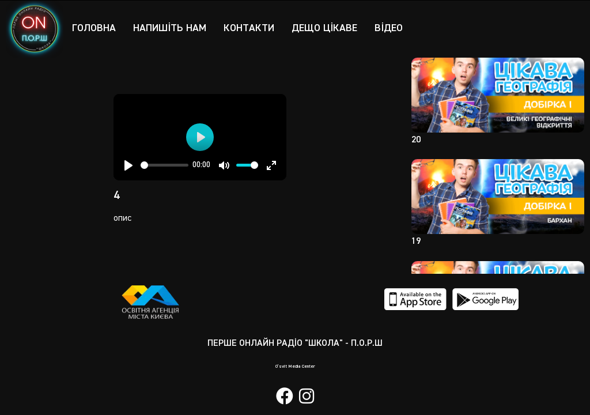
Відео (389, 28)
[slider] (164, 165)
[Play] (128, 165)
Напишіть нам (169, 28)
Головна (94, 28)
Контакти (249, 28)
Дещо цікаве (324, 28)
